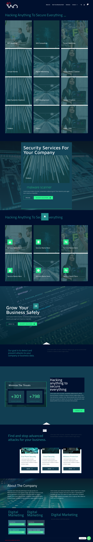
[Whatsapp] (89, 538)
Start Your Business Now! (58, 4)
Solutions (68, 4)
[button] (81, 4)
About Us (48, 4)
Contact (74, 4)
